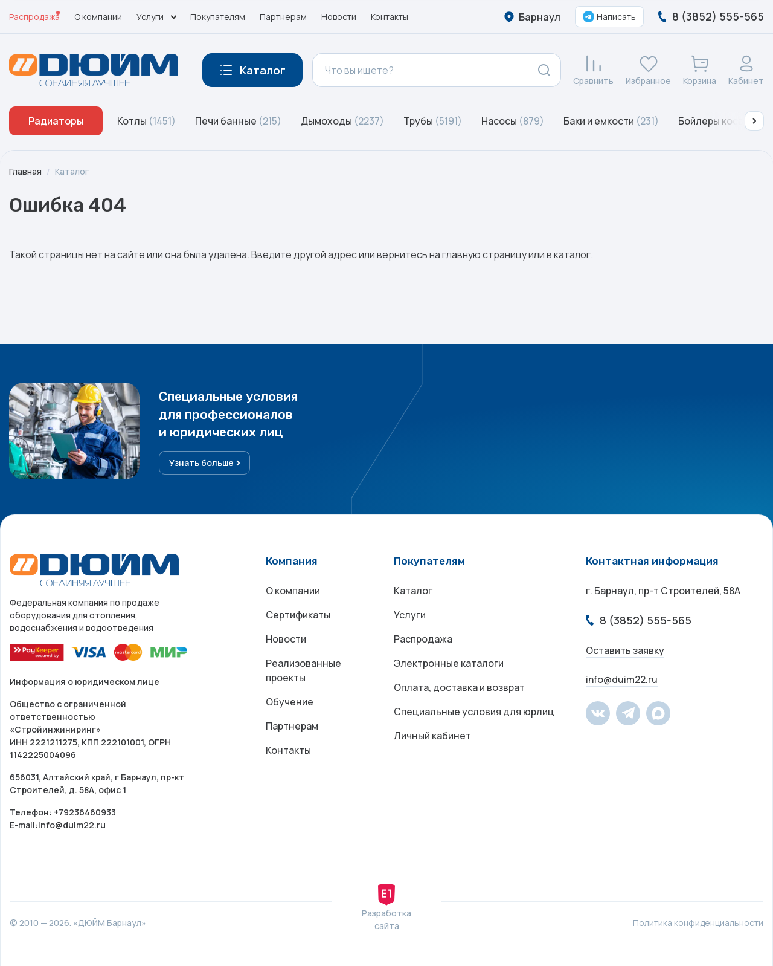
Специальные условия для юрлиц (474, 711)
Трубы (432, 121)
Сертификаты (298, 614)
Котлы (146, 121)
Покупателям (217, 16)
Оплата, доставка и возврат (459, 687)
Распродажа (34, 16)
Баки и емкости (611, 121)
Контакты (389, 16)
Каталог (72, 171)
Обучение (289, 701)
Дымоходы (342, 121)
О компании (98, 16)
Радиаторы (55, 121)
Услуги (410, 614)
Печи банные (238, 121)
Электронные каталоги (449, 663)
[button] (754, 121)
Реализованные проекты (303, 670)
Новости (338, 16)
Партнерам (283, 16)
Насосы (512, 121)
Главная (25, 171)
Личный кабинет (432, 735)
